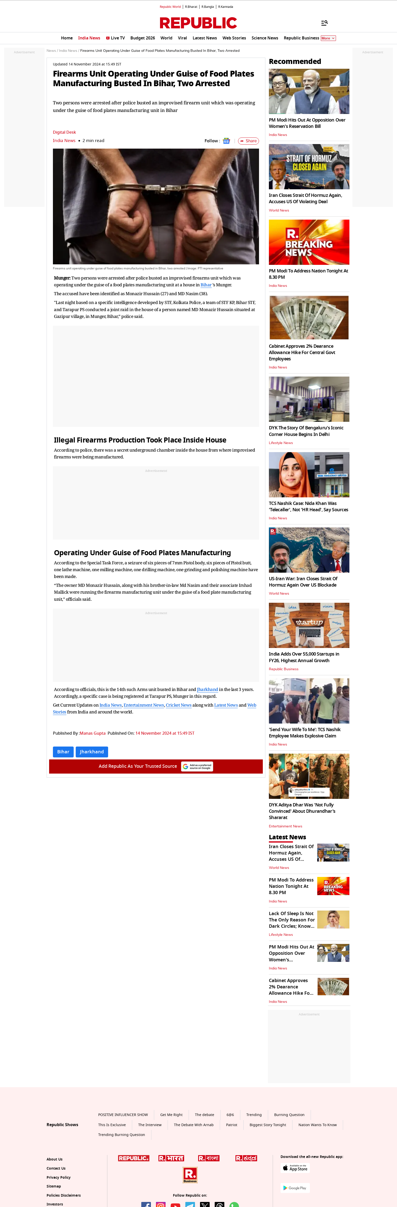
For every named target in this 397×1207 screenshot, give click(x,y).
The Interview (150, 1125)
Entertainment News (144, 705)
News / (52, 51)
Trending (254, 1115)
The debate (204, 1115)
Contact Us (56, 1168)
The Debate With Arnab (194, 1125)
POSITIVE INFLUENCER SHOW (123, 1115)
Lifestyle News (281, 443)
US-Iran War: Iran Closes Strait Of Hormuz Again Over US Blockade (303, 581)
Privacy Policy (59, 1177)
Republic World (170, 7)
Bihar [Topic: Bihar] (63, 752)
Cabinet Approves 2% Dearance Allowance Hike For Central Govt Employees (302, 352)
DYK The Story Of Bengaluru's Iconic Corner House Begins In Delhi (306, 431)
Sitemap (54, 1186)
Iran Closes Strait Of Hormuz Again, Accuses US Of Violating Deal (305, 198)
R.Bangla (208, 7)
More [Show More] (328, 38)
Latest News (226, 705)
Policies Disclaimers (64, 1195)
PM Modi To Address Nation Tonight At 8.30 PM (308, 274)
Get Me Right (171, 1115)
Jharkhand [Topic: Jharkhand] (92, 752)
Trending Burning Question (121, 1135)
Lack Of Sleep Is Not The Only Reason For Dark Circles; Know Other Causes (292, 923)
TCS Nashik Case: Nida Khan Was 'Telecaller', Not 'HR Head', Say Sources (308, 506)
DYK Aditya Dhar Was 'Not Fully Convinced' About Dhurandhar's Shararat (302, 811)
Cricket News (179, 705)
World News (279, 210)
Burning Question (289, 1115)
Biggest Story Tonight (268, 1125)
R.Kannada (225, 7)
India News (64, 140)
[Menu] (322, 22)
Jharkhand (207, 689)
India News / (69, 51)
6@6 (230, 1115)
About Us (55, 1159)
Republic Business (284, 669)
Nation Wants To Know (318, 1125)
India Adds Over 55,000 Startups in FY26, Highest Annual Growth (304, 657)
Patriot (231, 1125)
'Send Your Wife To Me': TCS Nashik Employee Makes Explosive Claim (305, 732)
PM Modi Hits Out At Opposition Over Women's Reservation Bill (307, 123)
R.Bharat (191, 7)
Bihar (206, 285)
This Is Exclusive (112, 1125)
